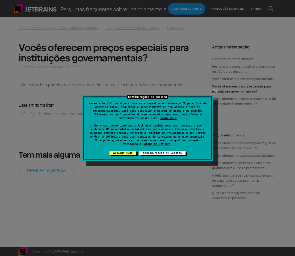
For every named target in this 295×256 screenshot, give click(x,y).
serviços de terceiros (155, 137)
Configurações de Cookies (162, 152)
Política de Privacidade (166, 133)
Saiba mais (168, 118)
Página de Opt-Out (156, 144)
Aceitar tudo (123, 153)
